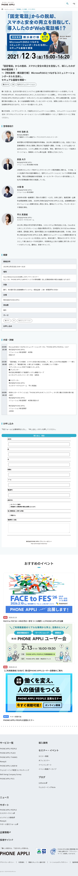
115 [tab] (74, 726)
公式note (42, 783)
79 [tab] (1, 726)
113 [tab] (70, 726)
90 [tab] (23, 726)
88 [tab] (19, 726)
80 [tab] (3, 726)
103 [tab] (50, 726)
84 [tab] (11, 726)
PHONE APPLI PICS (7, 778)
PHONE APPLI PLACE (8, 753)
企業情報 (4, 832)
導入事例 (43, 742)
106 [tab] (56, 726)
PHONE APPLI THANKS (8, 757)
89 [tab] (21, 726)
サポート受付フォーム (8, 824)
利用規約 (21, 862)
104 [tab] (52, 726)
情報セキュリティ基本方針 (36, 862)
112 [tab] (68, 726)
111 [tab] (66, 726)
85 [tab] (13, 726)
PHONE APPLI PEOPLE (8, 748)
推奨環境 (75, 862)
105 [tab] (54, 726)
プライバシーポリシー (7, 862)
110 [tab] (64, 726)
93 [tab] (29, 726)
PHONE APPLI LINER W (8, 766)
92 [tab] (27, 726)
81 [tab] (5, 726)
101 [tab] (46, 726)
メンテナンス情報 (6, 817)
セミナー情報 (43, 756)
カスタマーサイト (6, 813)
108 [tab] (60, 726)
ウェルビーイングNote (47, 787)
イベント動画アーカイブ (47, 769)
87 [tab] (17, 726)
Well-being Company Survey (10, 774)
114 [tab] (72, 726)
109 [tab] (62, 726)
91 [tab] (25, 726)
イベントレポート (45, 764)
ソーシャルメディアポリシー (59, 862)
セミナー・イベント (9, 9)
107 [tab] (58, 726)
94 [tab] (31, 726)
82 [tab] (7, 726)
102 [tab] (48, 726)
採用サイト (5, 839)
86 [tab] (15, 726)
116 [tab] (76, 726)
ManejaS (3, 761)
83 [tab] (9, 726)
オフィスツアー (44, 760)
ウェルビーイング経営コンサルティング (14, 770)
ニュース (4, 797)
